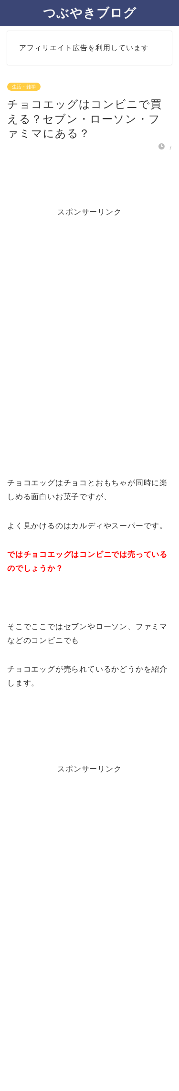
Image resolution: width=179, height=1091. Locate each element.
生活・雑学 (24, 86)
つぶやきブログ (90, 12)
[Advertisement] (89, 322)
